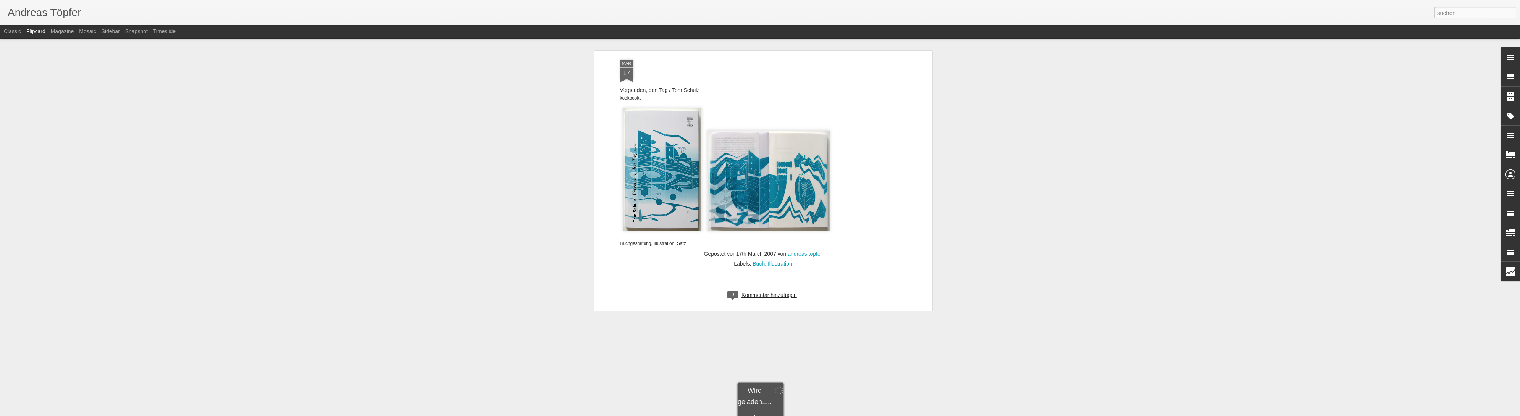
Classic (12, 31)
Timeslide (164, 31)
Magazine (62, 31)
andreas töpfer (805, 130)
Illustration (780, 140)
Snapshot (136, 31)
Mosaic (87, 31)
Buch (759, 140)
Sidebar (111, 31)
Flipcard (35, 31)
